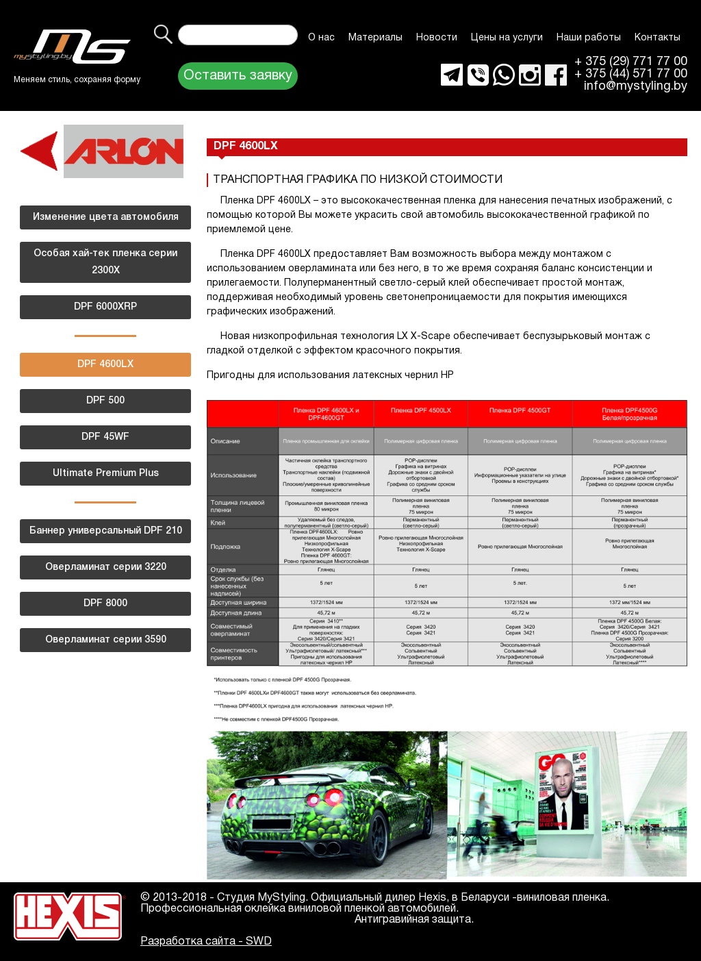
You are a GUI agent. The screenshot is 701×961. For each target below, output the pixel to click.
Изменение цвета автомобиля (106, 217)
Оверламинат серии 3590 (105, 640)
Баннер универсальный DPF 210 (105, 531)
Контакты (657, 38)
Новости (436, 38)
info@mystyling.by (635, 87)
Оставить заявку (237, 76)
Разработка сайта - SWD (206, 942)
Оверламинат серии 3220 (105, 567)
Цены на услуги (507, 38)
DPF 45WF (105, 437)
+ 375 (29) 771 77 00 (630, 62)
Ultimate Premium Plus (106, 473)
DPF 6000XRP (105, 307)
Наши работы (589, 38)
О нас (321, 38)
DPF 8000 (105, 603)
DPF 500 (105, 401)
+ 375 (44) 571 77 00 (630, 74)
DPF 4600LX (105, 364)
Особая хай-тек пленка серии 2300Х (105, 262)
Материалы (375, 38)
